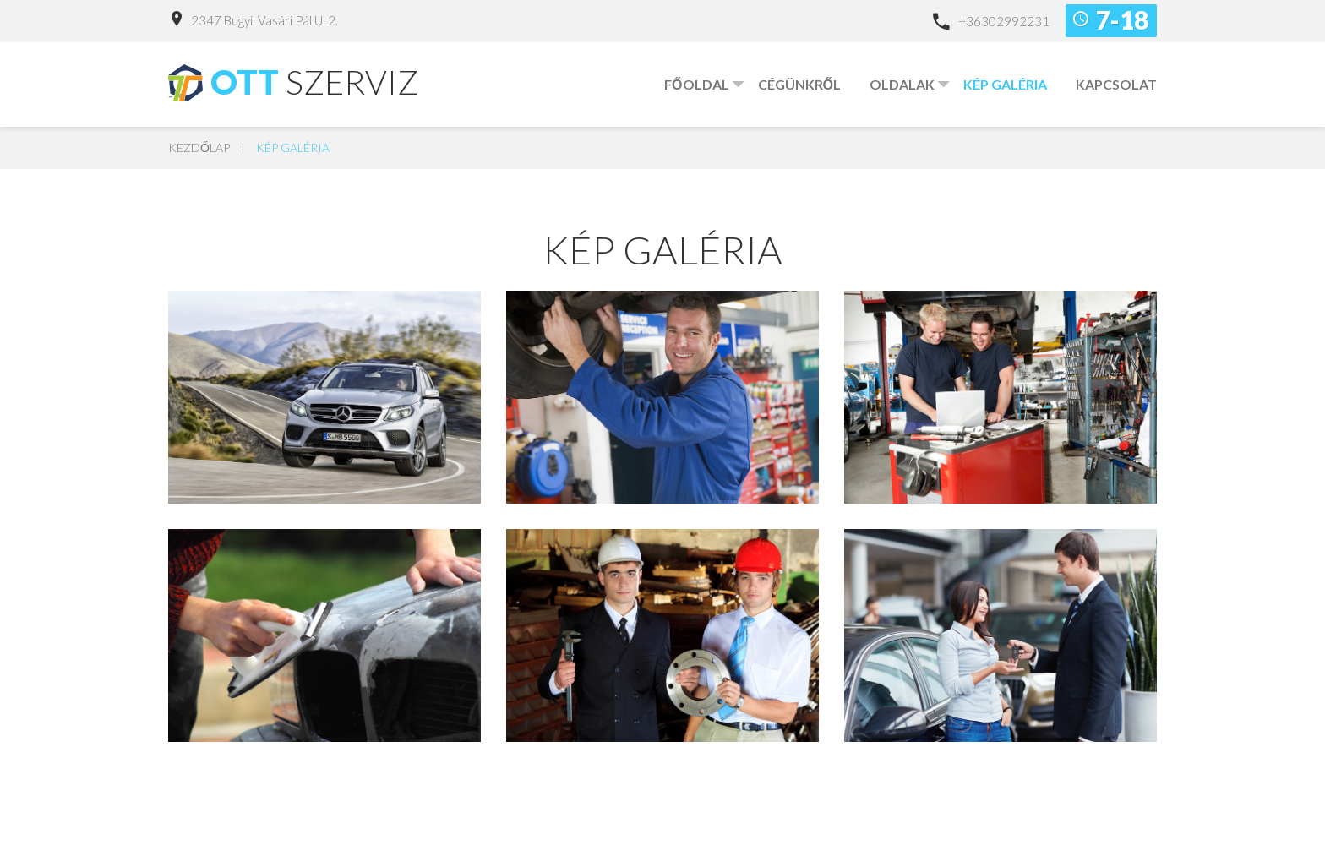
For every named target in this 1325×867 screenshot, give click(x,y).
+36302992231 (1004, 21)
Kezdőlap (199, 147)
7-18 (1122, 19)
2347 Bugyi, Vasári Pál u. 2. (264, 20)
